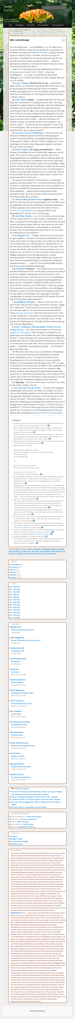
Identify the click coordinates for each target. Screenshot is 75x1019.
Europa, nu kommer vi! (29, 819)
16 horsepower (15, 853)
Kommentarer (51, 554)
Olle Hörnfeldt (23, 953)
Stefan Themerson (55, 977)
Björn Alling (37, 867)
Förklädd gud (37, 133)
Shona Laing (55, 973)
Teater (60, 984)
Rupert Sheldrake (23, 970)
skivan (37, 413)
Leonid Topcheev (21, 934)
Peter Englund (15, 958)
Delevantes (24, 884)
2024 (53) (15, 589)
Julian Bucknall (17, 648)
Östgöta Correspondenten (34, 953)
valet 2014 (14, 996)
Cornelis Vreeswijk (27, 879)
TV (15, 994)
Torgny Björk (18, 992)
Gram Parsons (52, 900)
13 (32, 357)
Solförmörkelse (59, 975)
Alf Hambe (19, 858)
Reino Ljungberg (42, 963)
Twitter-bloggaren (21, 994)
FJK (53, 891)
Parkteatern (23, 956)
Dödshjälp (33, 884)
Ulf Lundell (39, 994)
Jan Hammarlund (54, 913)
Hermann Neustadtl (28, 908)
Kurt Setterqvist (56, 927)
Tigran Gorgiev (24, 989)
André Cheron (22, 860)
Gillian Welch (48, 898)
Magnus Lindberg (16, 939)
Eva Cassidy (52, 889)
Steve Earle (26, 980)
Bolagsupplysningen (17, 870)
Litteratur (14, 567)
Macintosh (20, 516)
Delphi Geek (16, 627)
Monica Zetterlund (50, 946)
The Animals (54, 987)
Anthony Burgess (49, 860)
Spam (30, 977)
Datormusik (31, 882)
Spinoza (34, 977)
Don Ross (47, 884)
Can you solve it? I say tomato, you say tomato (29, 807)
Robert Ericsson (35, 965)
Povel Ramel (19, 269)
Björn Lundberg (45, 867)
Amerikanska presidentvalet (39, 858)
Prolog (38, 960)
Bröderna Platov (34, 872)
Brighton (22, 872)
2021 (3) (15, 594)
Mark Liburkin (55, 939)
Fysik (45, 896)
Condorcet (14, 879)
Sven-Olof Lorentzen (17, 984)
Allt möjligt (15, 564)
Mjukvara (21, 946)
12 (17, 337)
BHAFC (55, 865)
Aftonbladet (43, 53)
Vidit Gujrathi (42, 996)
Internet (30, 913)
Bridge (17, 872)
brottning (42, 872)
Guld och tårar (44, 534)
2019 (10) (15, 600)
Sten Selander (19, 980)
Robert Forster (45, 965)
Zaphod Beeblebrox (29, 1001)
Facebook (37, 891)
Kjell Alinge (60, 922)
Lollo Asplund (21, 100)
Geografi (20, 898)
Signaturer (19, 975)
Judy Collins (56, 920)
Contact (19, 879)
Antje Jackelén (58, 860)
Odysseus (37, 951)
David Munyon (50, 882)
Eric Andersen (56, 886)
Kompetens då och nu (26, 827)
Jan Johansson (20, 388)
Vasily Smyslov (21, 996)
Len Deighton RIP (17, 651)
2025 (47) (15, 587)
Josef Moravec (39, 920)
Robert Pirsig (61, 965)
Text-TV (48, 987)
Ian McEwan (40, 910)
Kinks (55, 922)
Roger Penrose (21, 968)
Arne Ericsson (19, 863)
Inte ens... (24, 913)
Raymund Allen (32, 963)
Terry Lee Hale (41, 987)
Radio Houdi (55, 960)
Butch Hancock (56, 872)
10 (24, 307)
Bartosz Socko (20, 865)
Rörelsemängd (46, 968)
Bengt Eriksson (17, 764)
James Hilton (45, 913)
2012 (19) (15, 618)
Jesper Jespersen (51, 915)
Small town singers (49, 975)
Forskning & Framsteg (20, 722)
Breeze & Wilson (53, 870)
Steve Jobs (33, 980)
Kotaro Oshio (32, 927)
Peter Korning (23, 958)
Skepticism (38, 975)
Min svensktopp (19, 40)
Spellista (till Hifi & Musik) (21, 767)
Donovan (52, 884)
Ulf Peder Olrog (46, 994)
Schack (14, 572)
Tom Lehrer (32, 989)
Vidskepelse (49, 996)
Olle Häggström (17, 638)
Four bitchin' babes (29, 893)
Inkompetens (16, 913)
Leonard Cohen (50, 932)
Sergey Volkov (46, 973)
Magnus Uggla (25, 939)
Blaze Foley (54, 867)
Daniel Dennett (19, 882)
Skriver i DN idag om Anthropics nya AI (26, 640)
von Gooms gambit (38, 999)
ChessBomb (29, 877)
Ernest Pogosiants (31, 889)
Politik (49, 958)
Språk (39, 977)
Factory (43, 891)
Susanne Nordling (31, 982)
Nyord (32, 951)
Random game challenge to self (23, 746)
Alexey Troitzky (55, 855)
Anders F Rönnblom (22, 327)
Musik (18, 549)
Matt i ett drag (23, 822)
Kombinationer (52, 925)
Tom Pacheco (40, 989)
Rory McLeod (54, 968)
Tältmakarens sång (20, 527)
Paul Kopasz (37, 956)
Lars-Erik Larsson (23, 133)
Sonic (46, 47)
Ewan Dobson (20, 891)
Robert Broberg (21, 150)
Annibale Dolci (39, 860)
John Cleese (44, 917)
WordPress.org (16, 844)
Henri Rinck (58, 905)
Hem (10, 25)
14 (25, 398)
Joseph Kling (48, 920)
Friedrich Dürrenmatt (23, 896)
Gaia (28, 235)
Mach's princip (38, 936)
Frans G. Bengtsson (41, 893)
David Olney (59, 882)
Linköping (44, 934)
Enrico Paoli (47, 886)
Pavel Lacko (52, 956)
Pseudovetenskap (46, 960)
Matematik (31, 941)
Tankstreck (55, 984)
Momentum (32, 946)
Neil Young (39, 948)
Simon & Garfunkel (28, 975)
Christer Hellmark (38, 877)
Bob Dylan (61, 867)
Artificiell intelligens (40, 863)
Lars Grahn (15, 753)
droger (26, 886)
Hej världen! (15, 661)
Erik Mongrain (21, 889)
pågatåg (17, 956)
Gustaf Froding (46, 903)
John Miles (17, 920)
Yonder (22, 1001)
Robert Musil (53, 965)
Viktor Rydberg (58, 996)
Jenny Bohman (29, 915)
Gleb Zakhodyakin (57, 898)
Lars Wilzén (18, 932)
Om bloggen (20, 25)
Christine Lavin (60, 877)
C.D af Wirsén (18, 874)
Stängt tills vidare (17, 756)
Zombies (38, 1001)
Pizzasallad (40, 958)
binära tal (22, 867)
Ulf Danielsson (17, 732)
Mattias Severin (17, 774)
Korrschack (23, 927)
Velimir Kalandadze (32, 996)
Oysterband (55, 953)
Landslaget (39, 929)
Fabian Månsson (29, 891)
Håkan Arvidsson (19, 905)
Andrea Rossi (30, 860)
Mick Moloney (41, 944)
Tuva (12, 994)
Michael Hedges (19, 944)
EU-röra (46, 889)
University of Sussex (58, 994)
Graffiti (36, 900)
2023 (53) (15, 592)
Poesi (45, 958)
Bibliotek (61, 865)
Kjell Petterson (23, 925)
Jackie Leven (36, 913)
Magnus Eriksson (51, 936)
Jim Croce (59, 915)
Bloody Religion (17, 682)
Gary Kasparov (51, 896)
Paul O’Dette (36, 199)
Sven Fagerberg (50, 982)
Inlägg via (16, 839)
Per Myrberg (60, 956)
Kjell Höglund (20, 302)
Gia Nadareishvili (38, 898)
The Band (61, 987)
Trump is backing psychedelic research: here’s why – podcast (34, 797)
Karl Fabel (23, 922)
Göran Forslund (28, 900)
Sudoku (23, 982)
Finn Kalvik (48, 891)
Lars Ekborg (46, 929)
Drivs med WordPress (37, 1011)
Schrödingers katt (27, 973)
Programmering (31, 960)
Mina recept (15, 946)
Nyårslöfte (27, 951)
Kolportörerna (44, 925)
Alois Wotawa (26, 858)
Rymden (30, 970)
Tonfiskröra (56, 989)
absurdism (23, 853)
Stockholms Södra (49, 980)
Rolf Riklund (37, 968)
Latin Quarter (37, 932)
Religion (57, 963)
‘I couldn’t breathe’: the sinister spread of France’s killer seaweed (35, 799)
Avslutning (15, 672)
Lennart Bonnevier (19, 659)
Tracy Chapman (51, 992)
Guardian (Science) (21, 788)
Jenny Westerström (39, 915)
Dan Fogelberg (47, 879)
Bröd (27, 872)
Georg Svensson (28, 898)
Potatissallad (14, 960)
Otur (50, 953)
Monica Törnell (40, 946)
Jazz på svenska (34, 388)
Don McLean (39, 884)
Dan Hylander (56, 879)
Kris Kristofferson (41, 927)
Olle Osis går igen (34, 817)
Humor (25, 910)
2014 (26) (15, 612)
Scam (49, 970)
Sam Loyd (36, 970)
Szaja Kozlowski (46, 984)
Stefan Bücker (45, 977)
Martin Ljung (23, 941)
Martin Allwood (15, 941)
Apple (12, 863)
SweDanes (38, 984)
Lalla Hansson (31, 929)
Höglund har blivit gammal (20, 332)
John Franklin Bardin (54, 917)
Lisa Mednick (55, 934)
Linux (48, 934)
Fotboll (21, 893)
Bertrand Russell (48, 865)
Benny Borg (28, 865)
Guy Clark (54, 903)
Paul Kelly (30, 956)
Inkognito (31, 302)
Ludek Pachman (29, 936)
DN (28, 884)
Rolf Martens (30, 968)
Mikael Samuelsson (57, 944)
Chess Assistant (20, 877)
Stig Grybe (40, 980)
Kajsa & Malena (22, 83)
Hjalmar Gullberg (58, 549)
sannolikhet (43, 970)
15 (20, 407)
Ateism (48, 863)
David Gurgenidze (41, 882)
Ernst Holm (41, 889)
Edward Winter (33, 886)
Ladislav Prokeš (22, 929)
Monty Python (60, 946)
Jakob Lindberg (21, 199)
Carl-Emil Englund (36, 874)
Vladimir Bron (28, 999)
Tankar (13, 577)
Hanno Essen (28, 905)
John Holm (19, 216)
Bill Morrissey (15, 867)
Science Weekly (37, 973)
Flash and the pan (60, 891)
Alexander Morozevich (24, 855)
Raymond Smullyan (22, 963)
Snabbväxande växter (19, 725)
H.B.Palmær (61, 903)
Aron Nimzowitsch (28, 863)
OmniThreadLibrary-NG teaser (22, 630)
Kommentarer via (19, 841)
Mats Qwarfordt (46, 941)
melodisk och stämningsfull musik (23, 211)
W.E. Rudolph (48, 999)
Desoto (34, 534)
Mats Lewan (37, 941)
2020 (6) (15, 597)
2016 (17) (15, 607)
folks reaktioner (50, 413)
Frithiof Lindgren (35, 896)
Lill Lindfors (30, 934)
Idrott (46, 910)
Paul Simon (44, 956)
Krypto (49, 927)
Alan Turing (55, 853)
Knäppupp (36, 925)
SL (42, 975)
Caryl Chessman (54, 874)
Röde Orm (14, 968)
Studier (14, 575)
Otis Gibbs (46, 953)
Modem (27, 946)
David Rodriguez (15, 884)
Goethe (13, 900)
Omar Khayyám (25, 313)
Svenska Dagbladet (28, 984)
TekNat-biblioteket (20, 987)
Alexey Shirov (45, 855)
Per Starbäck (16, 711)
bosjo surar (26, 870)
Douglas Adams (19, 886)
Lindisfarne (37, 934)
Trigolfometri (60, 992)
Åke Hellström (40, 853)
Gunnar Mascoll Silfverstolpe (33, 903)
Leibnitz (43, 932)
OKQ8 (42, 951)
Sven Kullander (60, 982)
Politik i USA (55, 958)
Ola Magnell (19, 235)
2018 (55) (15, 602)
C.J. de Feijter (27, 874)
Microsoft (48, 944)
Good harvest (19, 900)
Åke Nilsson (47, 853)
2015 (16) (15, 610)
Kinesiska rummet (47, 922)
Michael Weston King (30, 944)
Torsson (24, 992)
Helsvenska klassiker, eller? (21, 703)
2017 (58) (15, 605)
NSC (22, 951)
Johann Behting (25, 917)
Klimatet (30, 925)
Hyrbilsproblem (32, 910)
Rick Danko (17, 965)
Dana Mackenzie (18, 690)
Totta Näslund (31, 992)
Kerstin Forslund (37, 922)
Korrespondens (15, 927)
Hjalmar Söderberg (50, 908)
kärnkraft (29, 922)
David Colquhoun (18, 680)
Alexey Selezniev (36, 855)
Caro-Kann (45, 874)
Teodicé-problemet (31, 987)
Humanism (20, 910)
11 (32, 312)
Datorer (26, 882)
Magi (44, 936)
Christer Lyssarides (49, 877)
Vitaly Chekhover (18, 999)
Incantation (51, 910)
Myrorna (17, 948)
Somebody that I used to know (19, 977)
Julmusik (62, 920)
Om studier (30, 25)
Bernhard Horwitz (37, 865)
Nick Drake (46, 948)
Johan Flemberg (15, 917)
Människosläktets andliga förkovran (40, 939)
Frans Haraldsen (52, 893)
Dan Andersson (37, 879)
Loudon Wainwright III (17, 936)
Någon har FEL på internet (28, 948)
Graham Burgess (43, 900)
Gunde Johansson (19, 903)
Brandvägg (44, 870)
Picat (29, 958)
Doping (58, 884)
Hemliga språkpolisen (47, 905)
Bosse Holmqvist (36, 870)
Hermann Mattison (16, 908)
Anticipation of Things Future (22, 693)
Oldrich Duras (56, 951)
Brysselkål (49, 872)
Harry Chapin (36, 905)
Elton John (41, 886)
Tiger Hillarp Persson (20, 743)
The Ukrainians (15, 989)
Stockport (58, 980)
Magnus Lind (61, 936)
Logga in (14, 836)
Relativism (51, 963)
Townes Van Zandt (41, 992)
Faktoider (15, 669)
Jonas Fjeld (31, 920)
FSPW (41, 896)
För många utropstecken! (20, 777)
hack (12, 905)
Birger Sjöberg (29, 867)
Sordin (28, 216)
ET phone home (17, 735)
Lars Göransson (55, 929)
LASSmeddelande (27, 932)
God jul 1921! (16, 714)
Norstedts (18, 951)
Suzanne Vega (42, 982)
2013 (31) (15, 615)
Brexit (59, 870)
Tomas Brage (49, 989)
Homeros (58, 908)
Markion (62, 939)
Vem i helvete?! (17, 701)
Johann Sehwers (35, 917)
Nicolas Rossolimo (55, 948)
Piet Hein (34, 958)
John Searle (24, 920)
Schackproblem (16, 973)
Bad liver (53, 863)
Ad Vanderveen (30, 853)
